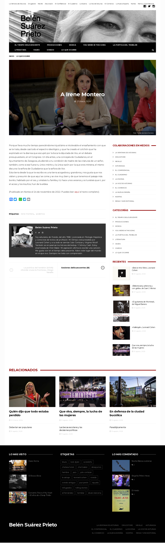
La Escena (83, 4)
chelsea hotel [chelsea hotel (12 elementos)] (68, 467)
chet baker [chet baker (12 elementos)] (83, 467)
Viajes (34, 50)
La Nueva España (122, 4)
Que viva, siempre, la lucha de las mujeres (143, 346)
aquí (77, 192)
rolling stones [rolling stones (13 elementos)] (81, 488)
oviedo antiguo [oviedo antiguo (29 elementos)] (69, 483)
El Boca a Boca (34, 476)
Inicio (11, 56)
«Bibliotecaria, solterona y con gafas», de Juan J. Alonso (144, 287)
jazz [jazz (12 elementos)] (74, 472)
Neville (40, 4)
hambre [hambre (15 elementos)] (65, 472)
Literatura (18, 50)
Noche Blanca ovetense (142, 461)
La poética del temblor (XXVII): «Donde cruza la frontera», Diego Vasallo (35, 270)
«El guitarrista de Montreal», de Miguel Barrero (143, 303)
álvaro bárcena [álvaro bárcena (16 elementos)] (94, 493)
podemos (40, 214)
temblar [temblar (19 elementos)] (80, 493)
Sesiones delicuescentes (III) (79, 267)
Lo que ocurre (67, 50)
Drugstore (32, 4)
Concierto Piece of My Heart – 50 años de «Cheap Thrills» (40, 494)
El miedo (135, 491)
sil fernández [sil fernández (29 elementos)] (67, 493)
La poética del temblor (123, 45)
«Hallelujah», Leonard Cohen (143, 327)
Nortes (133, 4)
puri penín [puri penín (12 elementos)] (83, 483)
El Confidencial (60, 4)
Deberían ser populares (20, 427)
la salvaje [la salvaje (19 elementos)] (66, 477)
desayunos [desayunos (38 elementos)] (96, 467)
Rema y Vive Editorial (146, 4)
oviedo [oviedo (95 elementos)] (93, 477)
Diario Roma (33, 461)
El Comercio (109, 4)
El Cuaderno (72, 4)
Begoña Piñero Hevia (141, 476)
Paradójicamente (118, 427)
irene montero (27, 214)
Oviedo (48, 50)
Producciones (52, 45)
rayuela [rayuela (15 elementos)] (95, 483)
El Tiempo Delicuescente (25, 45)
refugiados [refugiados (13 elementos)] (67, 488)
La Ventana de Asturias (17, 4)
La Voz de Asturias (95, 4)
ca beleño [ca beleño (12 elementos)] (87, 462)
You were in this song (92, 45)
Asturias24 (49, 4)
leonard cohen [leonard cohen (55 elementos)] (80, 477)
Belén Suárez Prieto (46, 227)
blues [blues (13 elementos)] (64, 462)
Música (70, 45)
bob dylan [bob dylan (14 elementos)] (75, 462)
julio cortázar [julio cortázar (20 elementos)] (86, 472)
